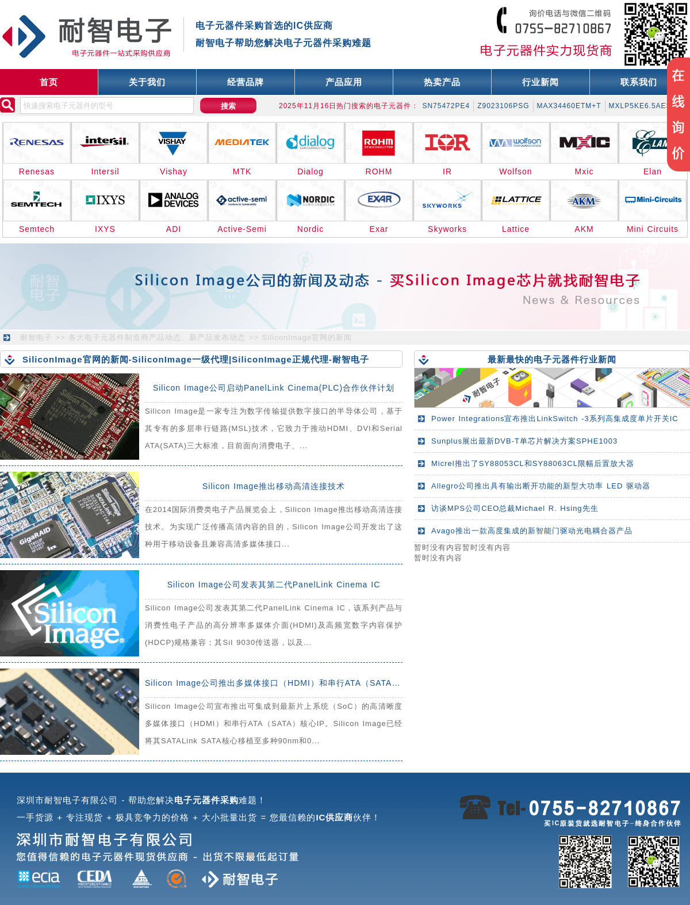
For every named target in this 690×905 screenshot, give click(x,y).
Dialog (310, 171)
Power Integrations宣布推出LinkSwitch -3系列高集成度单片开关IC (554, 418)
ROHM (379, 171)
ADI (173, 229)
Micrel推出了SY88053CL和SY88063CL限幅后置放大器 (532, 463)
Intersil (105, 171)
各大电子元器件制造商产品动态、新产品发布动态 (157, 337)
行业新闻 (540, 82)
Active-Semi (242, 229)
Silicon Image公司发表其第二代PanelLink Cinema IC (274, 584)
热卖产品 (442, 82)
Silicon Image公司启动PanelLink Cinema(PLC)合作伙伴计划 (273, 387)
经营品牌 (245, 82)
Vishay (173, 171)
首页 (49, 82)
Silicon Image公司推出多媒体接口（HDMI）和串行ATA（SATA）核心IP (286, 683)
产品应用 (343, 82)
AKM (583, 229)
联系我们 (638, 82)
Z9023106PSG (503, 106)
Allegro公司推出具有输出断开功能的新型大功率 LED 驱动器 (540, 486)
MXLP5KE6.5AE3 (640, 106)
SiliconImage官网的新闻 (307, 337)
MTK (242, 171)
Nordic (310, 229)
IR (447, 171)
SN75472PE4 (446, 106)
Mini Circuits (652, 229)
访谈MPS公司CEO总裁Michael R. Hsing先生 (515, 508)
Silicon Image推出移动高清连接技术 (273, 486)
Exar (379, 229)
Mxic (584, 171)
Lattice (516, 229)
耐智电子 (36, 337)
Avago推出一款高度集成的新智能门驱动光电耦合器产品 (531, 530)
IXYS (105, 229)
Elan (652, 171)
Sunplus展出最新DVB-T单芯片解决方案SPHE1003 (524, 441)
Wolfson (515, 171)
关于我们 (147, 82)
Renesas (37, 171)
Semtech (37, 229)
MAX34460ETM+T (569, 106)
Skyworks (447, 229)
